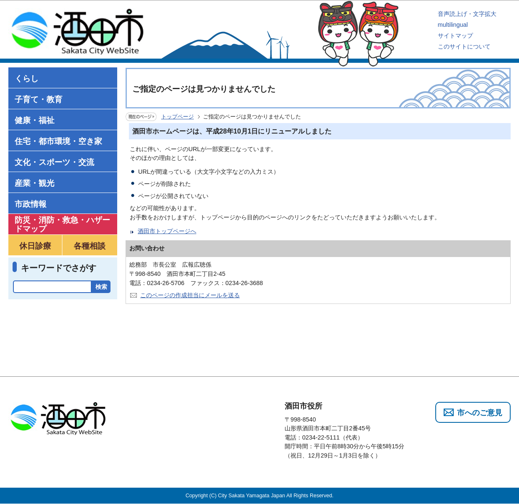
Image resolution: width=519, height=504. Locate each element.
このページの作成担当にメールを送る (190, 295)
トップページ (177, 116)
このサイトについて (464, 46)
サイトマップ (455, 35)
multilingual (453, 24)
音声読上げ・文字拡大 (467, 13)
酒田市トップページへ (167, 231)
